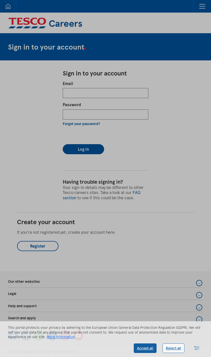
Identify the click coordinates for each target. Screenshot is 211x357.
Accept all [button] (145, 348)
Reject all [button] (173, 348)
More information (61, 337)
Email (68, 83)
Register (37, 246)
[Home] (8, 6)
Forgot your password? (81, 124)
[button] (202, 6)
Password (72, 104)
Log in (83, 149)
